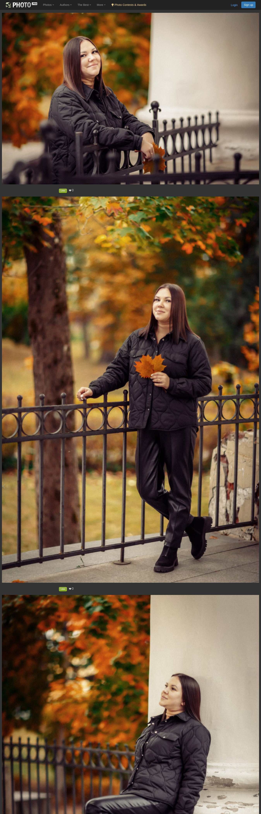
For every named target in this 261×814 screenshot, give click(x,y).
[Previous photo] (3, 486)
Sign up (248, 4)
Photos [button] (48, 4)
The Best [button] (84, 4)
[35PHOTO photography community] (21, 5)
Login (234, 5)
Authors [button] (66, 4)
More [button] (101, 4)
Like (63, 190)
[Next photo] (257, 486)
